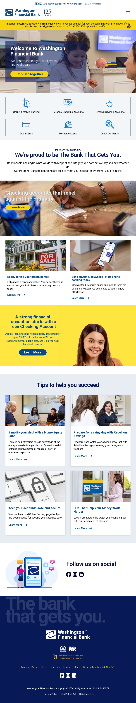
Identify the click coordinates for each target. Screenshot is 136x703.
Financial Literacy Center (64, 667)
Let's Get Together (29, 74)
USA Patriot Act (68, 694)
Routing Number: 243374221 (99, 667)
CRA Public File (86, 694)
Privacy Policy (50, 694)
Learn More (18, 207)
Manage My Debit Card (33, 667)
